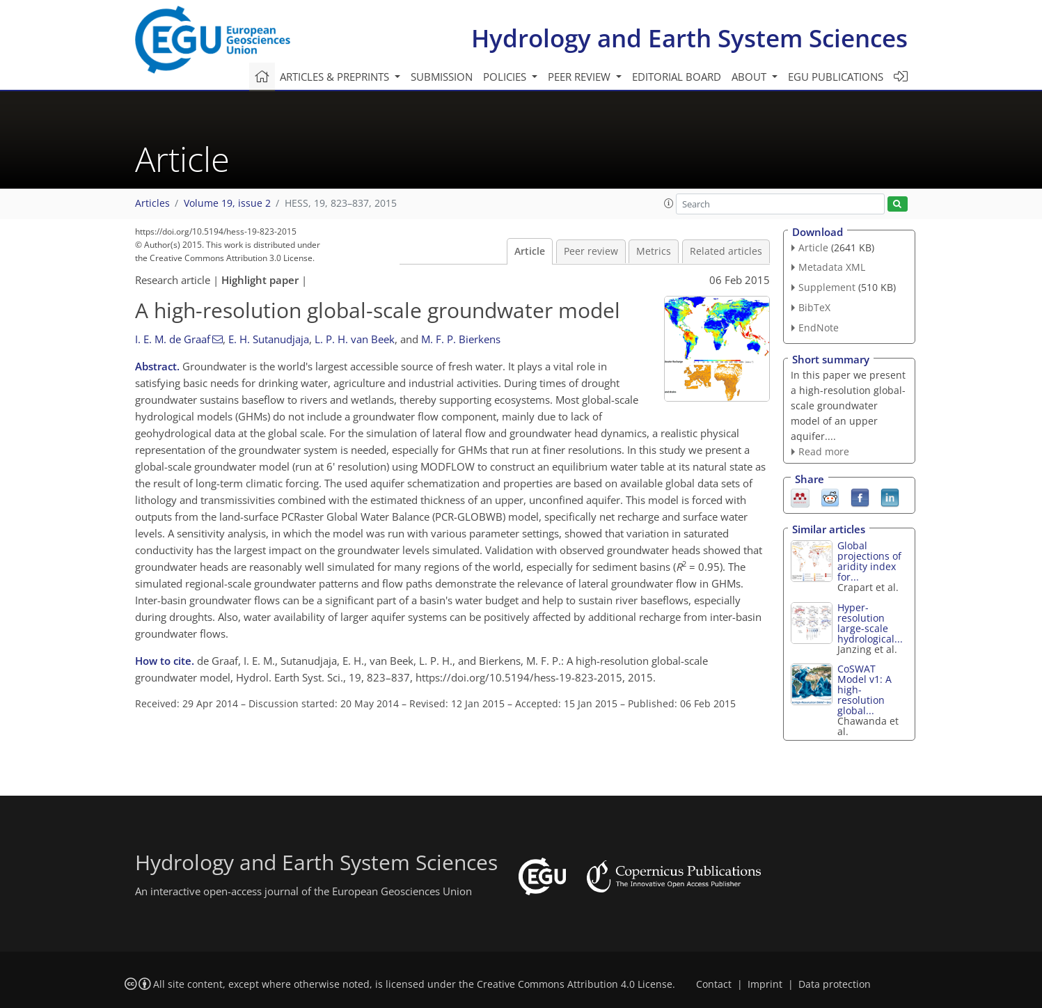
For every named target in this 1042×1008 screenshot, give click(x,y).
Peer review (591, 251)
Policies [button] (506, 77)
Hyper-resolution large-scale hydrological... (870, 623)
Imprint (765, 984)
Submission (442, 77)
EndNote (818, 327)
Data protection (834, 984)
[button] (669, 203)
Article (529, 251)
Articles (152, 203)
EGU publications (835, 77)
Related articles (726, 251)
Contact (714, 984)
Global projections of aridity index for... (869, 561)
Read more (823, 451)
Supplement (826, 287)
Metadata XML (831, 267)
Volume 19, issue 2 (227, 203)
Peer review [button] (580, 77)
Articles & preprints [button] (336, 77)
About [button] (750, 77)
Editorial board (676, 77)
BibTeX (814, 307)
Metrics (653, 251)
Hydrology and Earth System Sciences (689, 38)
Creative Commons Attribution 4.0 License (574, 984)
